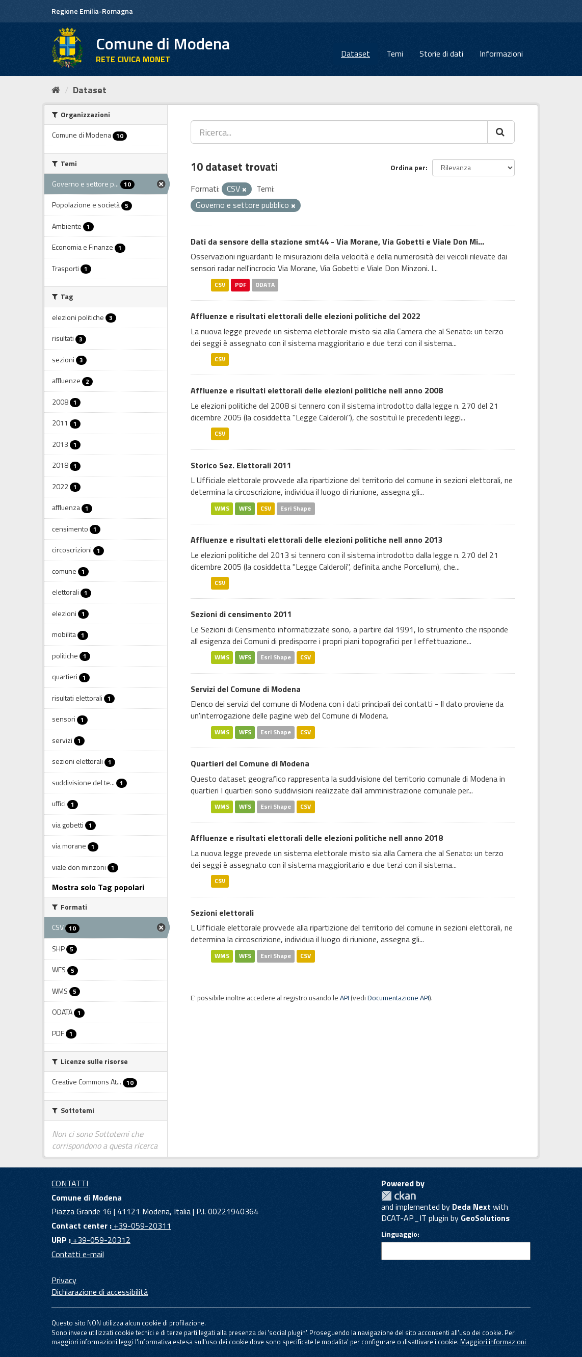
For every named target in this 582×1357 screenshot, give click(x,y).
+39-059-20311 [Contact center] (141, 1225)
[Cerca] (501, 132)
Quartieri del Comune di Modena (250, 763)
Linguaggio (399, 1234)
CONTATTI (69, 1183)
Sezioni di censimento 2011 (241, 614)
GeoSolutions (485, 1218)
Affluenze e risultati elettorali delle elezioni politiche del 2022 (305, 316)
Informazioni (501, 53)
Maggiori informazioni (493, 1342)
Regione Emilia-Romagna (92, 11)
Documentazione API (398, 998)
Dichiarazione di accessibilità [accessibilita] (99, 1292)
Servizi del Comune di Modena (246, 689)
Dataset (355, 53)
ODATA (265, 284)
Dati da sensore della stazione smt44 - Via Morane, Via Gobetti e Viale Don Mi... (337, 241)
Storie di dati (441, 53)
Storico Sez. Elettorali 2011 (241, 465)
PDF (240, 284)
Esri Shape (295, 508)
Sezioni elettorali (222, 913)
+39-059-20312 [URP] (100, 1240)
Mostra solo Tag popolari (98, 887)
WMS (222, 508)
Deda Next (471, 1207)
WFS (245, 508)
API (344, 998)
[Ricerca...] (339, 132)
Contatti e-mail (77, 1254)
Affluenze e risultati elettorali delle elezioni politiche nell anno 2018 (317, 838)
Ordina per (408, 167)
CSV (220, 284)
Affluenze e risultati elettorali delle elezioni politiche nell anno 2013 (317, 540)
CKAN (398, 1195)
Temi (394, 53)
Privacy (63, 1280)
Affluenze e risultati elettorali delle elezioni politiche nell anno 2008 (317, 390)
